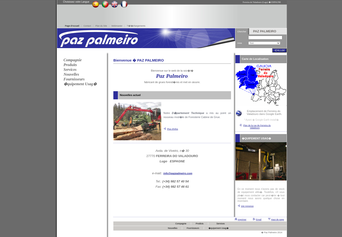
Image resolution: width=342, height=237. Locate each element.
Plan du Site (101, 26)
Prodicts (200, 223)
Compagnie (180, 223)
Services (220, 223)
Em (257, 219)
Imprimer (242, 219)
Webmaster (116, 26)
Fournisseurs (193, 228)
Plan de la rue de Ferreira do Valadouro (257, 126)
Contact (87, 26)
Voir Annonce (247, 206)
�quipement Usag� (219, 228)
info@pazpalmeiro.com (177, 173)
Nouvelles (172, 228)
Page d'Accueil (72, 26)
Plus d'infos (172, 129)
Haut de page (277, 219)
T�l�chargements (136, 26)
